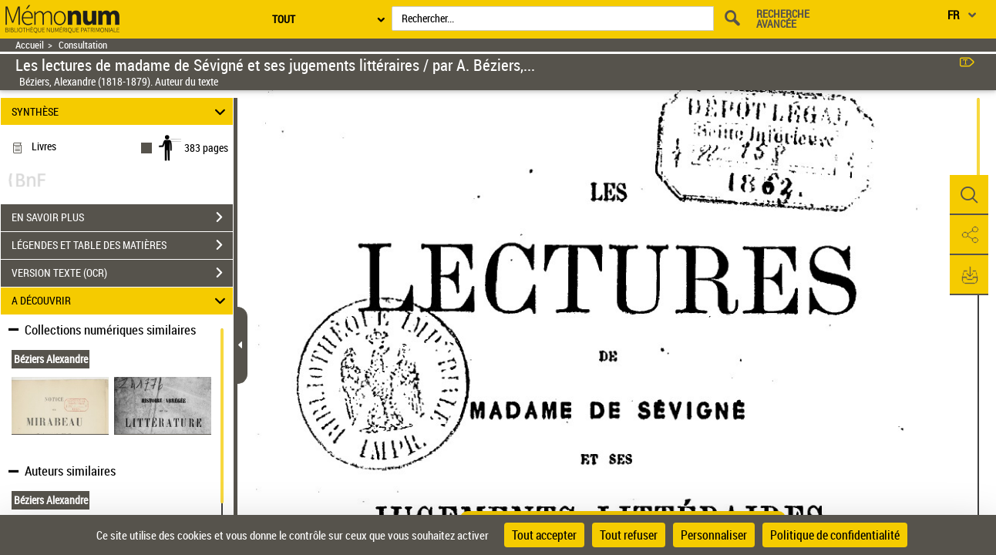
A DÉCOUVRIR (121, 301)
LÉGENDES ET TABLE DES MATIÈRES (122, 245)
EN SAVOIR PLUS (122, 217)
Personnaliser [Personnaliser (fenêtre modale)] (714, 534)
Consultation (83, 45)
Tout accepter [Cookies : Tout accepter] (544, 534)
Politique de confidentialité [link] (835, 534)
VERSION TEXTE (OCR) (122, 273)
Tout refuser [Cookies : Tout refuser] (629, 534)
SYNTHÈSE (121, 111)
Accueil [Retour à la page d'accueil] (29, 45)
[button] (969, 195)
